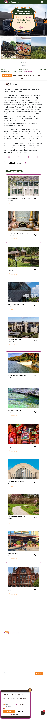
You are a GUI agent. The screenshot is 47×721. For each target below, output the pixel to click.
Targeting (7, 708)
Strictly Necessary (8, 705)
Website (25, 27)
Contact (7, 649)
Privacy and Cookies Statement (16, 663)
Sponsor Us (8, 642)
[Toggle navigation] (41, 2)
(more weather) (27, 71)
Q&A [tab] (21, 78)
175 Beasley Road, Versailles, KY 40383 (23, 21)
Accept (9, 711)
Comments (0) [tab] (29, 75)
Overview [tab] (7, 75)
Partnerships (9, 645)
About (6, 638)
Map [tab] (38, 75)
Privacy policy (6, 701)
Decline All (21, 711)
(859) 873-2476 (23, 25)
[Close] (30, 690)
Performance (20, 704)
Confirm (39, 674)
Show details (15, 715)
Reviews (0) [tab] (17, 75)
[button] (42, 713)
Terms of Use (9, 659)
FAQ (6, 652)
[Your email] (19, 673)
